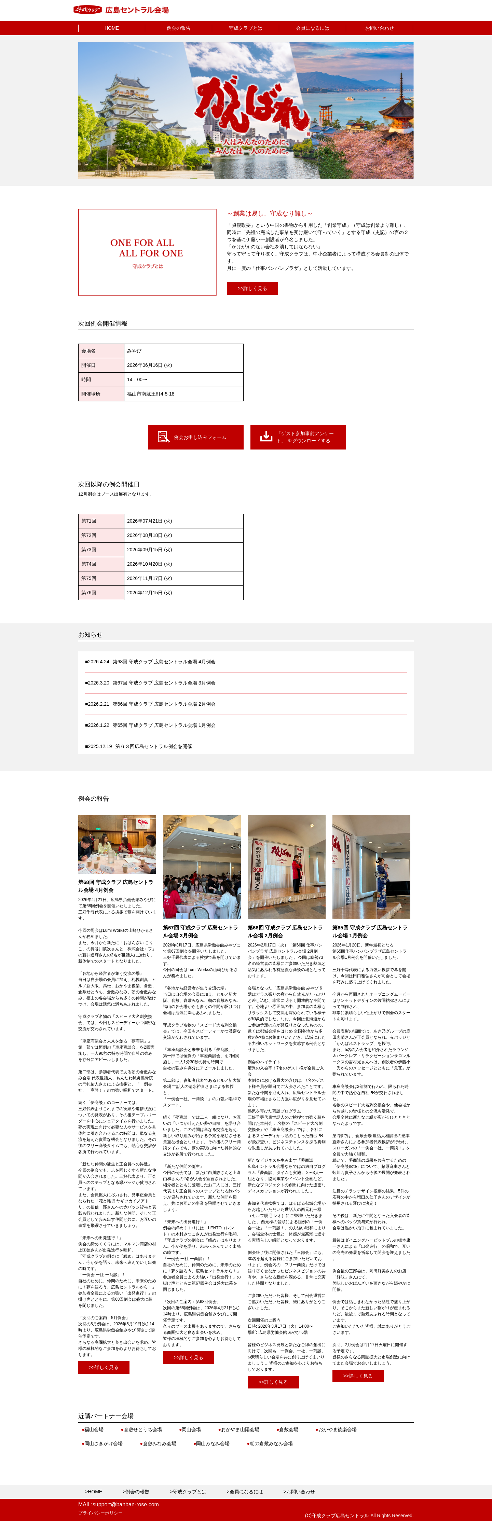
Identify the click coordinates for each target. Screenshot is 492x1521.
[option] (246, 110)
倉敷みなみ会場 (158, 1443)
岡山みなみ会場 (211, 1443)
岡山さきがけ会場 (102, 1443)
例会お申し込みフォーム (200, 437)
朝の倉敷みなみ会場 (269, 1443)
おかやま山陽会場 (238, 1429)
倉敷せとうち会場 (141, 1429)
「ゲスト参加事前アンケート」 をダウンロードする (305, 437)
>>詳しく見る (252, 288)
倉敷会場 (287, 1429)
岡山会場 (190, 1429)
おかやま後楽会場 (335, 1429)
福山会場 (93, 1429)
